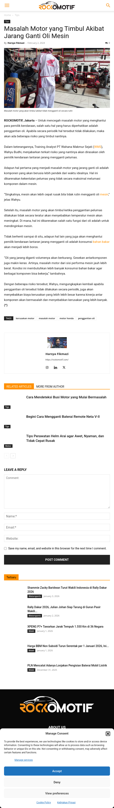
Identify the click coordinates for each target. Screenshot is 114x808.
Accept (57, 771)
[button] (108, 734)
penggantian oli (86, 318)
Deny (57, 782)
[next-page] (13, 455)
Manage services (24, 760)
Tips (17, 15)
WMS (97, 147)
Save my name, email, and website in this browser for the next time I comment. (57, 548)
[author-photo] (57, 348)
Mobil (31, 631)
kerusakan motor (25, 318)
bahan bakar (101, 242)
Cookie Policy (44, 802)
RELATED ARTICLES (18, 386)
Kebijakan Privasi (66, 802)
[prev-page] (6, 455)
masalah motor (47, 318)
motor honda (67, 318)
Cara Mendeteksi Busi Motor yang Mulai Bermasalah (66, 397)
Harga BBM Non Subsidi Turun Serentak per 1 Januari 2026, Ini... (68, 646)
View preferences (57, 793)
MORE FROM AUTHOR (50, 386)
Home (7, 15)
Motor (8, 446)
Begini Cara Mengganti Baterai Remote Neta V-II (63, 417)
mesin (104, 194)
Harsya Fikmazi (15, 42)
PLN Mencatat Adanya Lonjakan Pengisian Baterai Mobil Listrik (67, 665)
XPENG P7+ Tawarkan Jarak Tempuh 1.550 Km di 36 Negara (65, 626)
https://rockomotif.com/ (57, 359)
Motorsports (35, 596)
